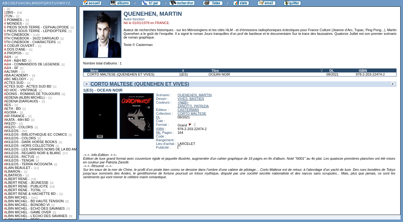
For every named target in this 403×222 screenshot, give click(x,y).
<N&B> (183, 102)
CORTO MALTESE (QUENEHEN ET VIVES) (120, 74)
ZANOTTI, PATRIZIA (193, 106)
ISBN (363, 70)
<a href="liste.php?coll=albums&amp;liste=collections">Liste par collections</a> (39, 110)
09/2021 (332, 74)
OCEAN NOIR (219, 74)
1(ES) (183, 74)
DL (332, 70)
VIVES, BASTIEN (191, 99)
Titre (215, 70)
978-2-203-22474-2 (370, 74)
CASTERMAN (188, 110)
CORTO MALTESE (192, 113)
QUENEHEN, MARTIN (195, 95)
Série (94, 70)
